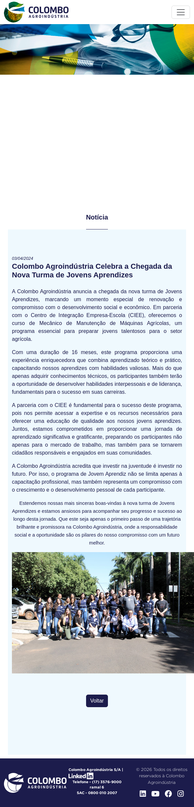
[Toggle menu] (180, 12)
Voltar (97, 701)
